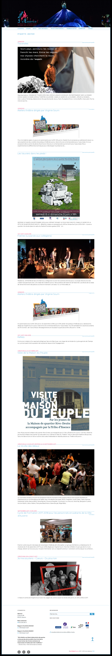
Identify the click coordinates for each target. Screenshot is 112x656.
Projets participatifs (58, 28)
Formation (82, 28)
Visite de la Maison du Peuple (33, 353)
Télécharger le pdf (23, 627)
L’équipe (28, 28)
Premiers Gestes (72, 28)
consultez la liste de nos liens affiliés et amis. (62, 632)
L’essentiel (21, 28)
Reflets (21, 337)
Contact (90, 28)
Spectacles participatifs (88, 42)
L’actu (34, 28)
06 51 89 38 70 (22, 622)
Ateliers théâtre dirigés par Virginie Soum (38, 110)
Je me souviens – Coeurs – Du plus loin (37, 558)
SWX (93, 651)
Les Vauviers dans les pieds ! (32, 153)
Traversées (23, 43)
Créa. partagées (43, 28)
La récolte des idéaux (28, 446)
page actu (91, 293)
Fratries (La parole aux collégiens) (35, 236)
